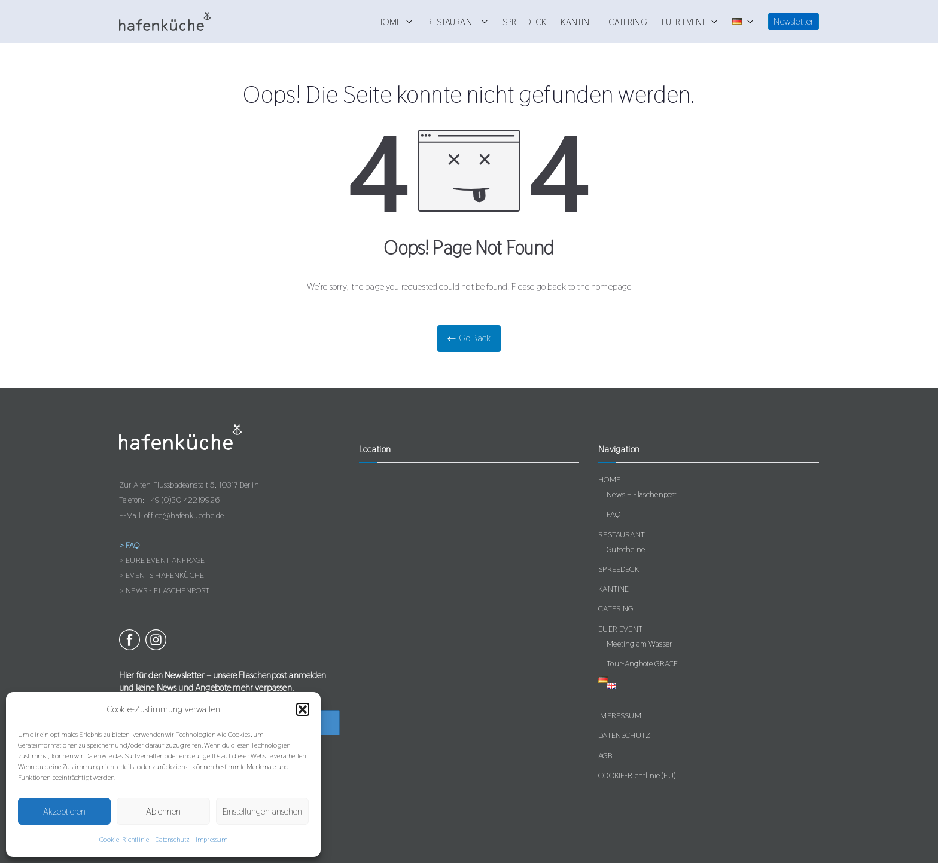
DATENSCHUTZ (624, 735)
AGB (604, 755)
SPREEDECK (524, 21)
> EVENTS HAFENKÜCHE (161, 575)
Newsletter (793, 21)
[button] (303, 709)
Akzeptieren (64, 811)
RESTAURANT (457, 22)
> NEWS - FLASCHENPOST (164, 590)
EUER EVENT (690, 22)
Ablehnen (163, 811)
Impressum (211, 839)
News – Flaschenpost (642, 494)
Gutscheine (626, 549)
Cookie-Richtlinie (124, 839)
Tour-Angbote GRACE (642, 663)
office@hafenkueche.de (184, 515)
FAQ (613, 514)
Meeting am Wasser (639, 643)
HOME (394, 22)
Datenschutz (172, 839)
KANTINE (577, 21)
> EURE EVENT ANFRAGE (162, 560)
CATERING (627, 21)
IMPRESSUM (619, 715)
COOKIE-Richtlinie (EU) (636, 775)
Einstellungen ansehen (262, 811)
